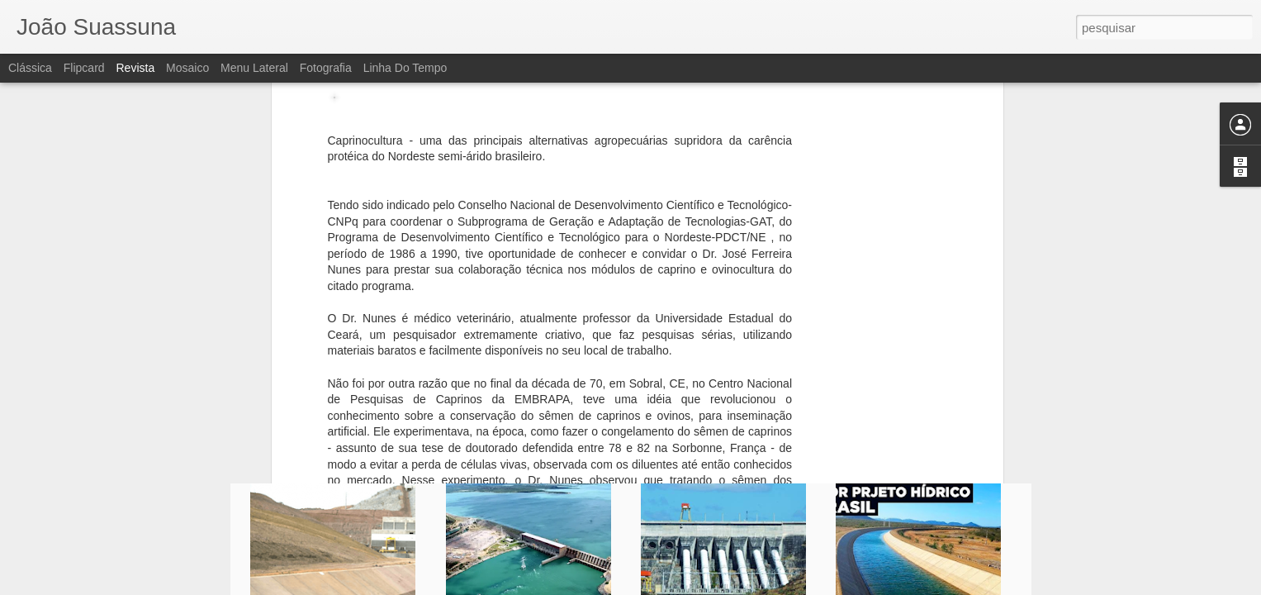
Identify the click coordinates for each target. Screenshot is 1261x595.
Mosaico (187, 67)
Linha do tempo (405, 67)
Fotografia (326, 67)
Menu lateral (254, 67)
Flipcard (84, 67)
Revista (135, 67)
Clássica (30, 67)
